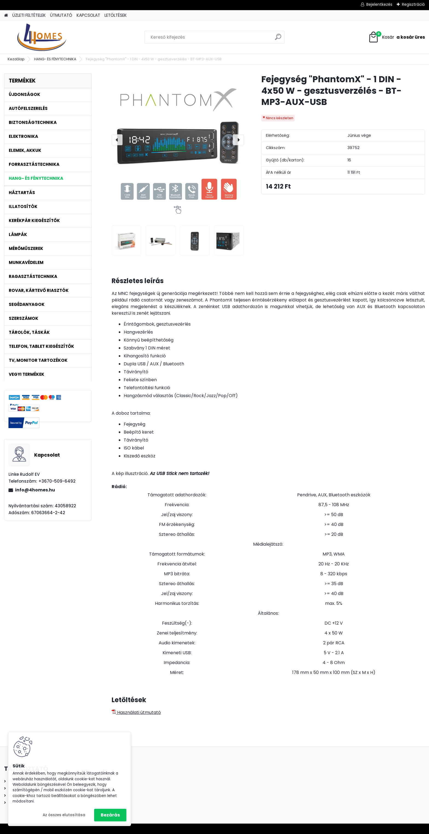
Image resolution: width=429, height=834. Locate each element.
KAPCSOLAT (88, 15)
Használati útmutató (136, 712)
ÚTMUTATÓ (61, 15)
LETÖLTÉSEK (116, 15)
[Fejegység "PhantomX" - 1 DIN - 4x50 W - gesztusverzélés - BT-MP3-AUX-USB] (178, 139)
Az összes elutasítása (64, 815)
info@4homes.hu (35, 490)
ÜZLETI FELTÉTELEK (29, 15)
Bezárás (110, 815)
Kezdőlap (16, 59)
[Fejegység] (126, 240)
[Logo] (41, 37)
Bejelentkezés (379, 4)
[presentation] (117, 139)
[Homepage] (6, 15)
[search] (278, 39)
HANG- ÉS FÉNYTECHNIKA (55, 59)
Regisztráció (413, 4)
